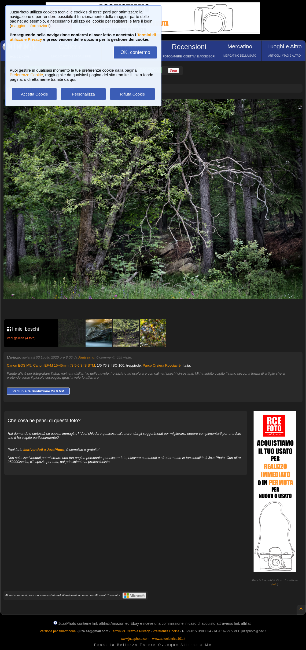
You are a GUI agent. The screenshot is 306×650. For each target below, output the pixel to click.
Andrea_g (86, 357)
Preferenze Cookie (26, 74)
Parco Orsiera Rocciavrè (162, 365)
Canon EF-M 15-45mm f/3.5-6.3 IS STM (64, 365)
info (274, 584)
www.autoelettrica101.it (168, 639)
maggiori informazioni (30, 25)
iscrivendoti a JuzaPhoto (43, 450)
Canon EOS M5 (19, 365)
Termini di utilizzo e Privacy (130, 631)
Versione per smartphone (58, 631)
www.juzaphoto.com (135, 639)
